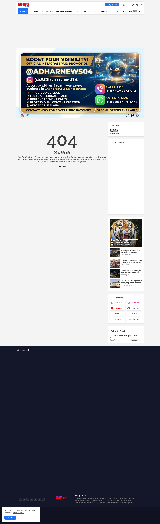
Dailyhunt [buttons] (134, 314)
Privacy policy (121, 11)
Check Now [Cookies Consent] (17, 513)
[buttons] (124, 5)
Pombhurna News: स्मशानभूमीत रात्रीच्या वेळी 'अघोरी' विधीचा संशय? (131, 271)
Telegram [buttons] (117, 319)
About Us (91, 11)
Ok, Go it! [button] (10, 517)
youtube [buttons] (119, 308)
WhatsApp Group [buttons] (134, 319)
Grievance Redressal (105, 11)
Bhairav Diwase (35, 11)
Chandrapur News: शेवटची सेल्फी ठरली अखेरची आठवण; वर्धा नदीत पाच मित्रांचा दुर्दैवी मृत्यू (131, 262)
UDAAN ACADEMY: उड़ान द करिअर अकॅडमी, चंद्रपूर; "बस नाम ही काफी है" (131, 282)
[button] (135, 11)
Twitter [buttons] (117, 314)
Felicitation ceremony (64, 11)
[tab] (23, 11)
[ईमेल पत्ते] (119, 340)
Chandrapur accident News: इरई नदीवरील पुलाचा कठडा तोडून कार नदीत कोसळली (131, 252)
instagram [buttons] (135, 302)
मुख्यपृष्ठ (62, 166)
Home (24, 11)
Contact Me (81, 11)
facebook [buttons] (135, 308)
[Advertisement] (80, 32)
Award (48, 11)
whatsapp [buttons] (119, 302)
